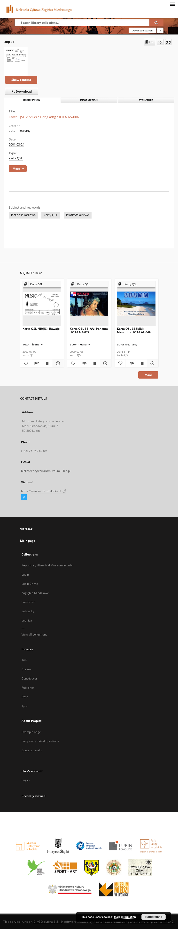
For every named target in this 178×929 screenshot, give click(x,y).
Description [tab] (31, 100)
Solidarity (28, 611)
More (148, 375)
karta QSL (16, 158)
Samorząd (29, 602)
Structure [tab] (146, 100)
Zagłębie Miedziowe (35, 593)
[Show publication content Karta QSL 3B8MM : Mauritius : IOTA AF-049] (141, 363)
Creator (27, 669)
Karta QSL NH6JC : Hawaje (41, 329)
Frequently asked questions (40, 741)
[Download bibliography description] (36, 363)
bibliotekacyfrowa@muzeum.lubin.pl (46, 471)
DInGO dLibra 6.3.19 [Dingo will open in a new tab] (48, 922)
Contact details (32, 750)
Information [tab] (89, 100)
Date (25, 697)
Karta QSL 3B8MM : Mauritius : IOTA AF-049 (134, 330)
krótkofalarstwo (77, 215)
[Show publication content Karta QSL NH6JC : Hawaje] (47, 363)
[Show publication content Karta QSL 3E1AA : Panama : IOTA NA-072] (94, 363)
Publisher (28, 688)
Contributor (29, 678)
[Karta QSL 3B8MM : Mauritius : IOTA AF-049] (136, 303)
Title (25, 660)
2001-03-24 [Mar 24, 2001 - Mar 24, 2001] (16, 144)
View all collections (34, 634)
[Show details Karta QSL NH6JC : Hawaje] (57, 363)
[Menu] (172, 4)
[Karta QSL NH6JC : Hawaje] (42, 303)
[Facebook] (24, 497)
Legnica (27, 620)
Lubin (25, 574)
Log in (26, 780)
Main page (27, 541)
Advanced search (142, 30)
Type (25, 706)
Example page (31, 732)
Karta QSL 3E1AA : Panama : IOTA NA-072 (89, 330)
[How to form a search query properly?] (160, 30)
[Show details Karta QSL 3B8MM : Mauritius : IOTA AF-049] (152, 363)
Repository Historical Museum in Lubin (48, 565)
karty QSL (51, 215)
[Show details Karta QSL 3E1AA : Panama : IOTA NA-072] (104, 363)
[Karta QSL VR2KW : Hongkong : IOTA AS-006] (15, 55)
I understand (153, 917)
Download (20, 91)
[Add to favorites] (160, 42)
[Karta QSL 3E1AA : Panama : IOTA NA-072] (89, 303)
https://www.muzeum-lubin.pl (43, 491)
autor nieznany (20, 131)
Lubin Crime (30, 584)
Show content (21, 80)
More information (125, 916)
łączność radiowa (23, 215)
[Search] (156, 22)
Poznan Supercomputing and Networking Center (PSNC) (134, 922)
